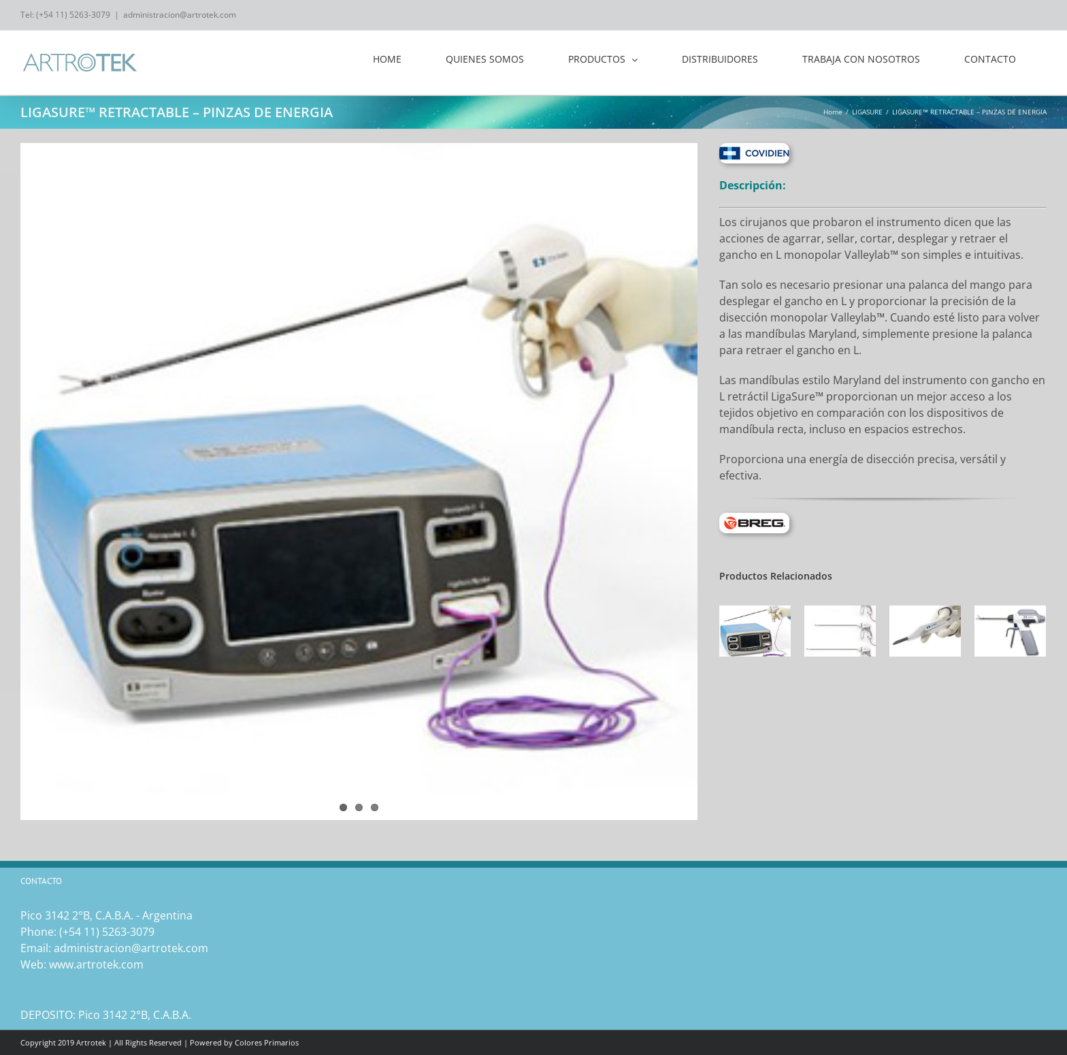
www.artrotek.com (96, 964)
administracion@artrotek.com (179, 14)
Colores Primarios (267, 1042)
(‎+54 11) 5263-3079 (106, 931)
